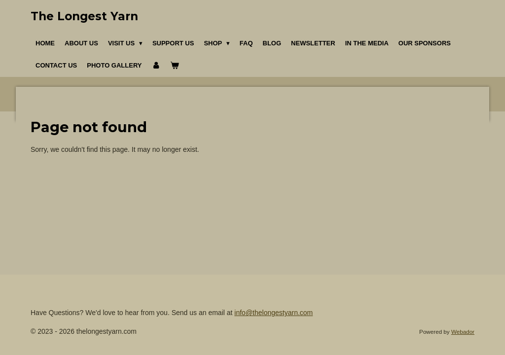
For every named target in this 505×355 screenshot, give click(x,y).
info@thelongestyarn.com (273, 313)
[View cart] (175, 65)
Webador (462, 331)
